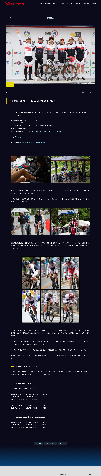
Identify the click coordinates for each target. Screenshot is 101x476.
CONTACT (87, 3)
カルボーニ (60, 131)
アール (31, 131)
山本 (36, 131)
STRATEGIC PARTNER (67, 3)
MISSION (47, 3)
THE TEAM (56, 3)
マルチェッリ (51, 131)
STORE (94, 3)
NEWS (40, 3)
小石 (44, 131)
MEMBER (78, 3)
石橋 (40, 131)
